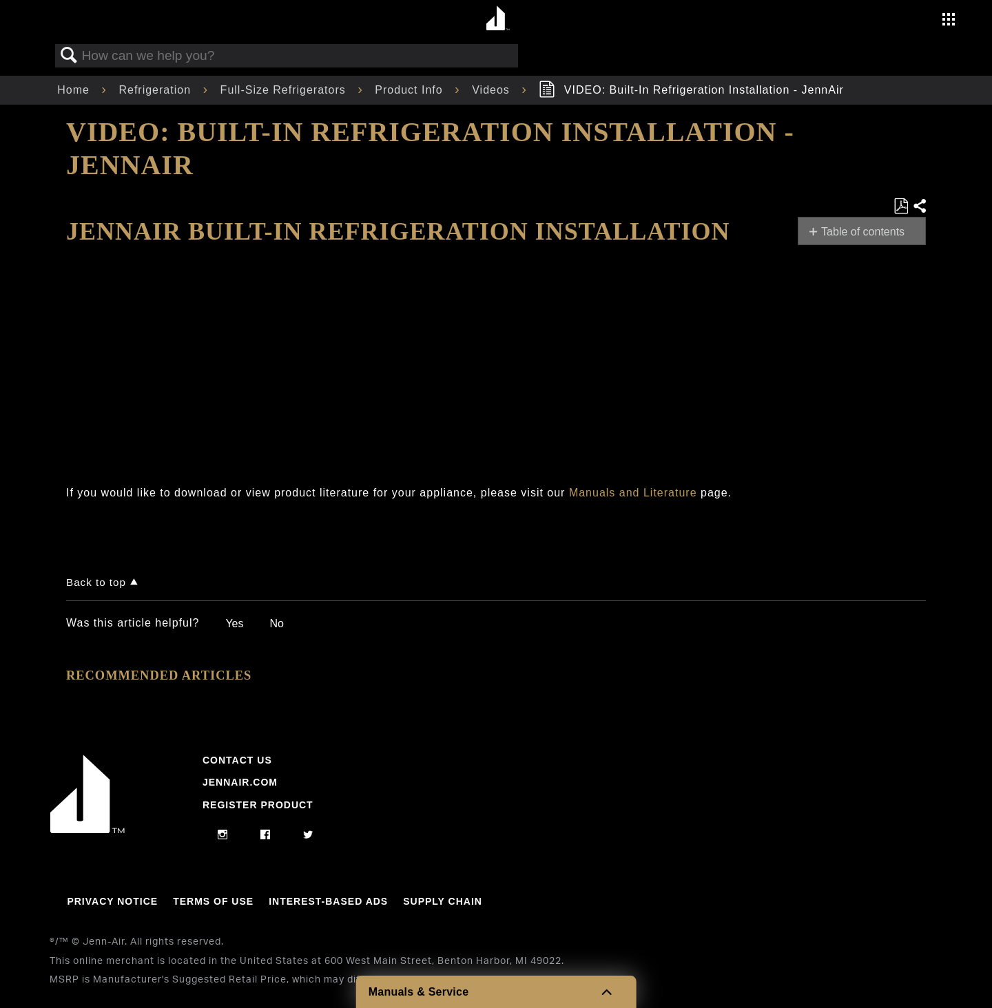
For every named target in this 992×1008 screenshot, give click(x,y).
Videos (492, 90)
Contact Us (237, 760)
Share (919, 206)
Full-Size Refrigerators (285, 90)
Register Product (258, 804)
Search (69, 55)
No (276, 623)
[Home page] (497, 19)
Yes (234, 623)
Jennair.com (240, 782)
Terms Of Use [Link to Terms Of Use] (213, 901)
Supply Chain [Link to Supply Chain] (442, 901)
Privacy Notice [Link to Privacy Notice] (112, 901)
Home (75, 90)
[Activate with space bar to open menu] (948, 21)
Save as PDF (900, 206)
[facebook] (265, 835)
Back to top (96, 582)
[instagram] (223, 835)
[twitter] (308, 835)
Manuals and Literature (633, 492)
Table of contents (863, 232)
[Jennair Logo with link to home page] (87, 829)
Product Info (410, 90)
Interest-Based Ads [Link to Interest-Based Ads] (328, 901)
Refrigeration (156, 90)
